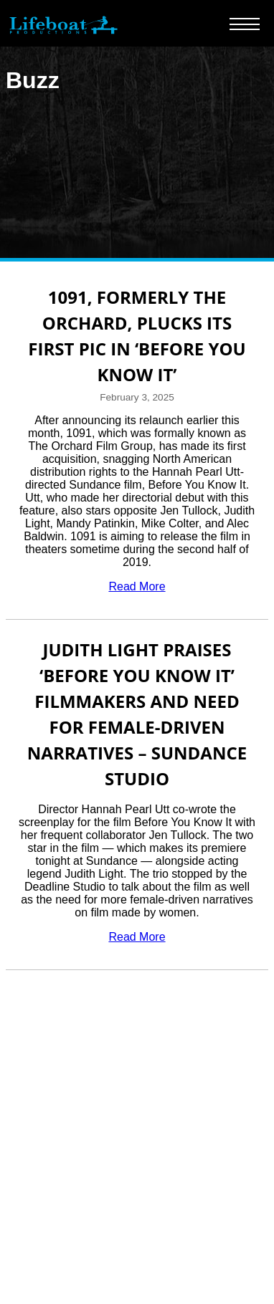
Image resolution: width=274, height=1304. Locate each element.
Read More (136, 586)
